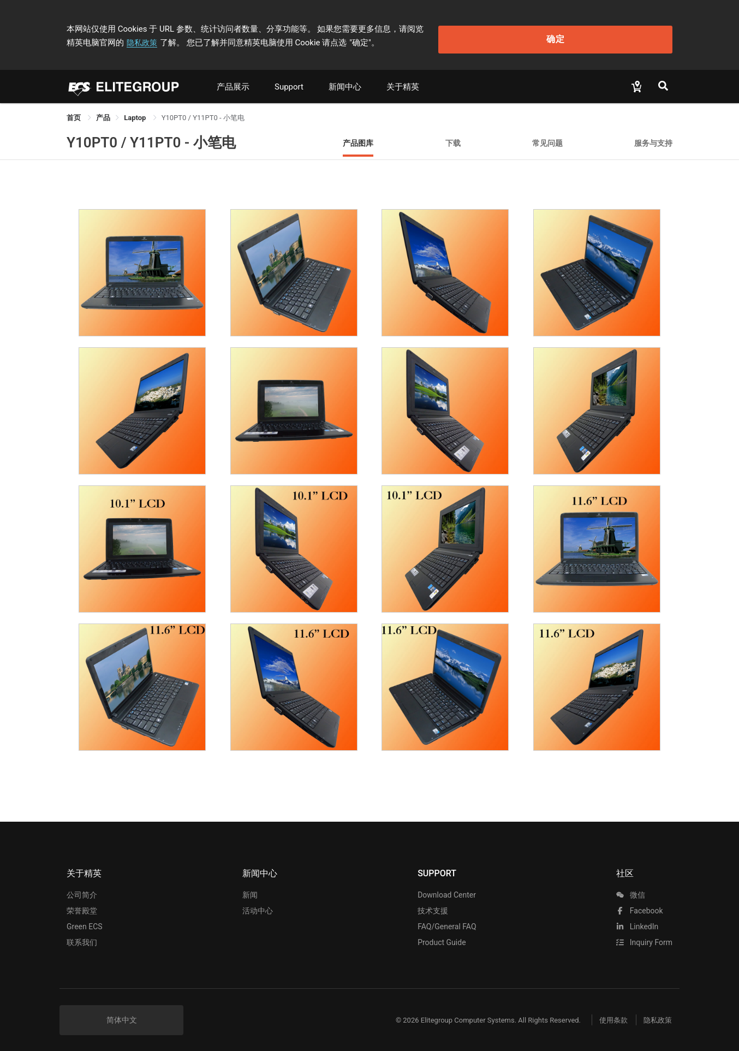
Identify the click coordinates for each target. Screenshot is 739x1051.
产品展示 (233, 80)
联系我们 (82, 936)
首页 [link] (74, 111)
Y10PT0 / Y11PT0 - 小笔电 (151, 136)
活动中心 (257, 904)
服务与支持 (653, 136)
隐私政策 (500, 26)
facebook (639, 904)
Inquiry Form (644, 936)
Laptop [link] (135, 111)
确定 (617, 33)
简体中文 (121, 1014)
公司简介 (82, 888)
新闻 (250, 888)
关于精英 (402, 80)
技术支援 (433, 904)
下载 (453, 136)
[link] (103, 111)
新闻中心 (345, 80)
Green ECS (85, 920)
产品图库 (358, 136)
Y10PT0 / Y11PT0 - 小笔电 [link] (203, 111)
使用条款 (604, 1014)
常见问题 (547, 136)
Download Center (447, 888)
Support (289, 80)
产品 (103, 111)
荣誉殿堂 (82, 904)
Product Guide (442, 936)
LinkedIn (637, 920)
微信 (630, 888)
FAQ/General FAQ (447, 920)
